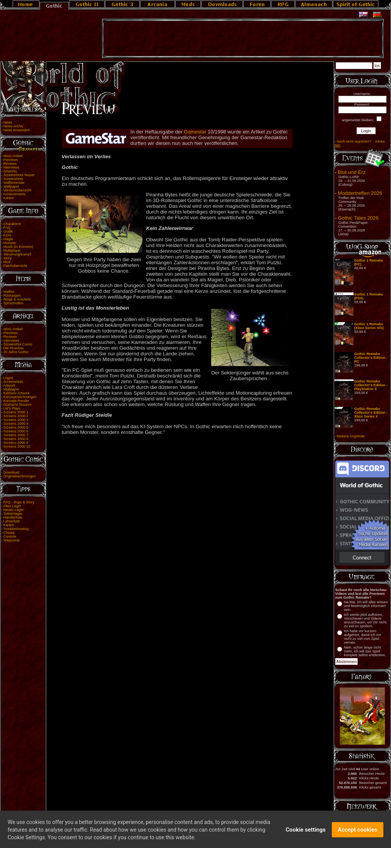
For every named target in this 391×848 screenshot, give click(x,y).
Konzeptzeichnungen (20, 397)
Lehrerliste (11, 521)
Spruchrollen (13, 303)
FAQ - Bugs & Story (18, 502)
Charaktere (12, 224)
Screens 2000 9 (15, 443)
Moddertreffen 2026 (360, 193)
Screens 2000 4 (15, 424)
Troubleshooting (16, 529)
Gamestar (196, 132)
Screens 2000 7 (15, 435)
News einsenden (16, 130)
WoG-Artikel (13, 156)
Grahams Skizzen (17, 404)
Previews (10, 160)
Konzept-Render (16, 401)
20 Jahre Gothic (16, 352)
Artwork (9, 385)
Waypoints (11, 540)
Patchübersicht (15, 266)
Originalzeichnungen (19, 476)
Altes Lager (12, 506)
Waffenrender (14, 183)
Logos (8, 378)
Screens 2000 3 (15, 420)
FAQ (7, 228)
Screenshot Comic (17, 344)
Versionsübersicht (17, 190)
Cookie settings (306, 834)
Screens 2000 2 (15, 416)
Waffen (9, 292)
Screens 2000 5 (15, 427)
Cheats (9, 533)
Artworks (10, 171)
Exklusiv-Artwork (16, 393)
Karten (8, 198)
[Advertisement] (243, 38)
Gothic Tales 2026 (358, 218)
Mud (6, 262)
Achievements (14, 194)
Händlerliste (12, 517)
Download (11, 472)
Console (9, 536)
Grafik (8, 231)
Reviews (10, 163)
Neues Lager (13, 510)
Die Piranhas (13, 348)
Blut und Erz (352, 172)
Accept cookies (357, 834)
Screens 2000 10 (17, 446)
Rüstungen (12, 295)
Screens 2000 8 (15, 439)
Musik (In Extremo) (18, 247)
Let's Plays (12, 408)
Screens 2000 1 (15, 412)
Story (7, 258)
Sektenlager (13, 514)
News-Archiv (13, 126)
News (7, 122)
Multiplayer (12, 250)
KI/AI (7, 235)
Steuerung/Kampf (17, 254)
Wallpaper (11, 186)
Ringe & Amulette (17, 299)
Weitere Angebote (350, 436)
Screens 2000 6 (15, 431)
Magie (8, 239)
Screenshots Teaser (19, 175)
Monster (9, 243)
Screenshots (13, 179)
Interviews (11, 167)
